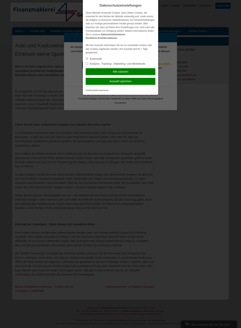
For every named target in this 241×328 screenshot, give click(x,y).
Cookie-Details (92, 90)
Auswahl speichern (120, 81)
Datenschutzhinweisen (113, 34)
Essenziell (94, 58)
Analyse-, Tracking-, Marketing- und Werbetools (115, 63)
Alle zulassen (120, 71)
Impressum (103, 90)
